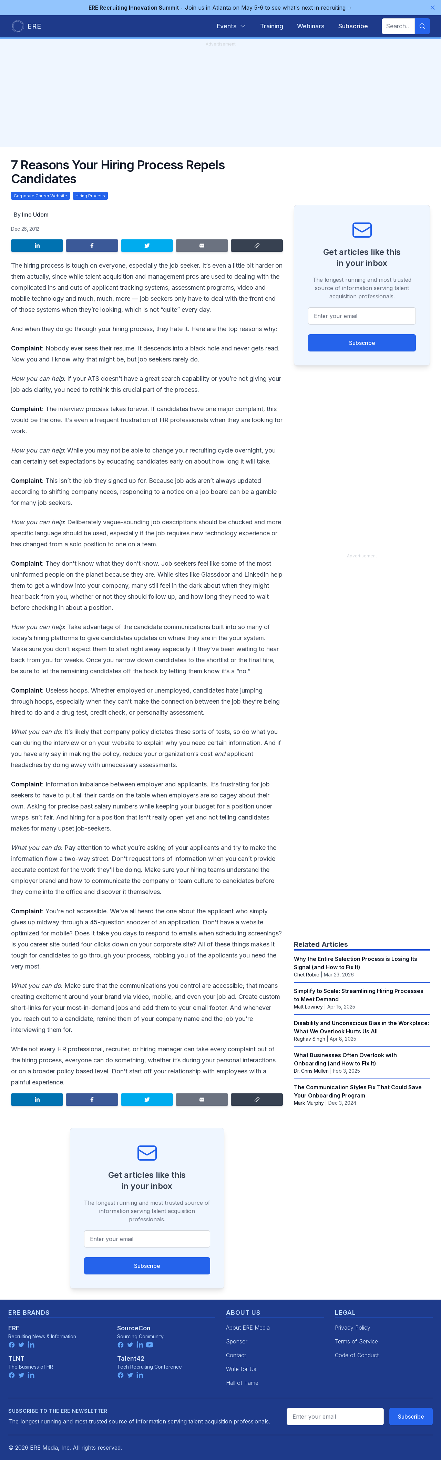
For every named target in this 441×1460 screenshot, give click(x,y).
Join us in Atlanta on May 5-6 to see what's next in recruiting (221, 7)
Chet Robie (306, 974)
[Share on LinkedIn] (37, 245)
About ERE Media (248, 1327)
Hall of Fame (242, 1382)
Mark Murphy (309, 1103)
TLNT (16, 1358)
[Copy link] (257, 245)
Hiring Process (90, 195)
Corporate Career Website (40, 195)
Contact (236, 1355)
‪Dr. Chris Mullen (311, 1071)
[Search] (422, 26)
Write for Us (241, 1368)
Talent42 (130, 1358)
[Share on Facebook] (92, 245)
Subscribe (147, 1265)
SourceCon (134, 1328)
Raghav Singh (309, 1039)
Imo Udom (35, 214)
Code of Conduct (357, 1355)
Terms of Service (356, 1341)
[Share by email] (202, 245)
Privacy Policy (352, 1327)
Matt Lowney (308, 1007)
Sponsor (236, 1341)
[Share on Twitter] (147, 245)
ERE (14, 1328)
